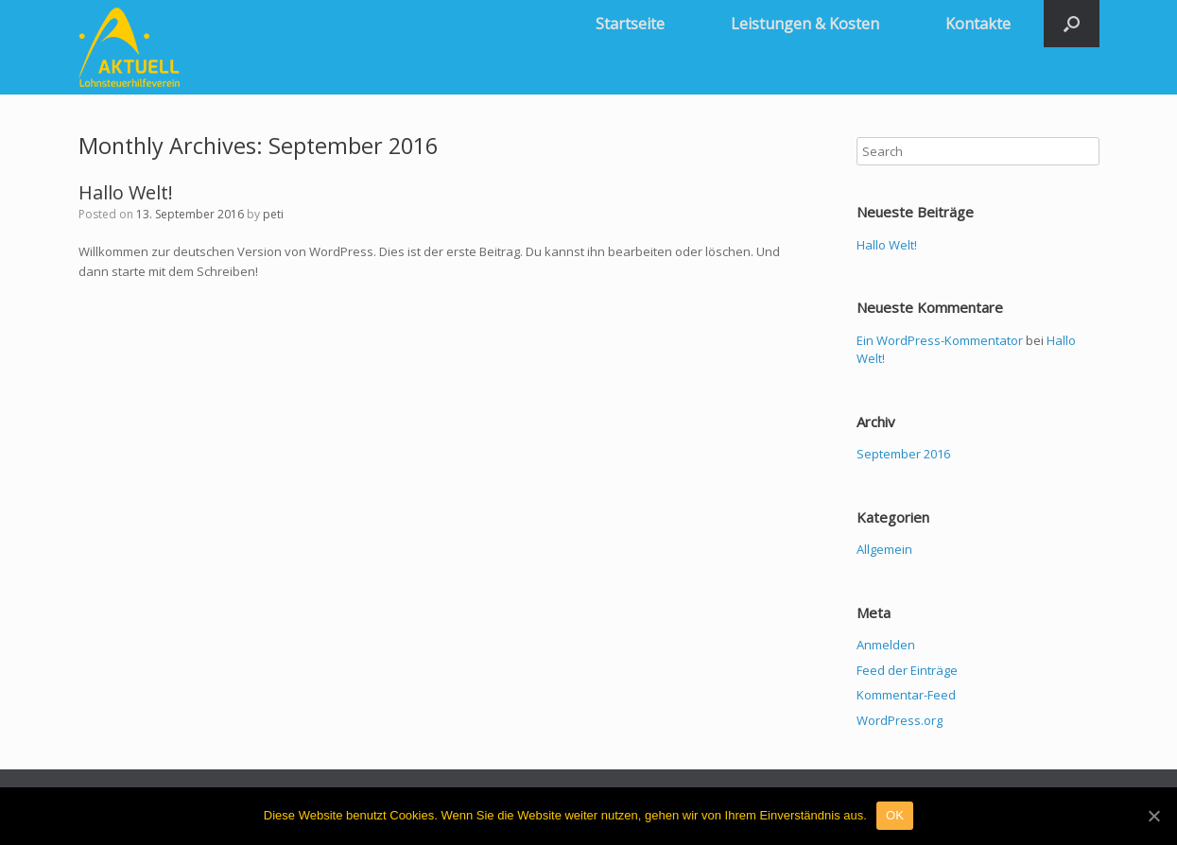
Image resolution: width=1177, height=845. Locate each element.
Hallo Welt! (125, 192)
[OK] (1153, 815)
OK (895, 815)
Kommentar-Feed (906, 694)
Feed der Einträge (907, 670)
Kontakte (978, 23)
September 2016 (903, 453)
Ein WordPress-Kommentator (940, 340)
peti (273, 214)
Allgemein (884, 549)
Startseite (630, 23)
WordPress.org (900, 720)
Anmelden (886, 644)
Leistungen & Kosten (805, 23)
